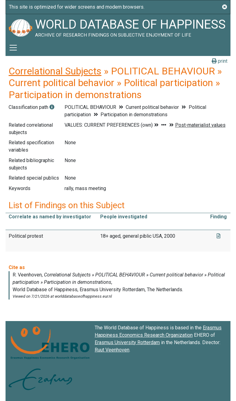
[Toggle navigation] (13, 48)
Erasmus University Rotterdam (127, 342)
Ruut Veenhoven (112, 350)
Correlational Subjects (55, 71)
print (219, 61)
